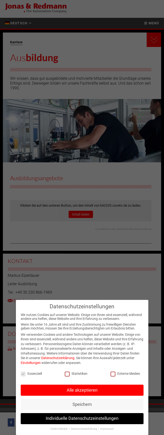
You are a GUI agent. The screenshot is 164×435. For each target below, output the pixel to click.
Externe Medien (125, 374)
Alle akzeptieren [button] (82, 391)
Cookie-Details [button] (59, 430)
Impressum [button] (107, 430)
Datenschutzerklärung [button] (84, 430)
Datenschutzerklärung (57, 359)
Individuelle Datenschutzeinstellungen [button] (82, 419)
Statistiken (76, 374)
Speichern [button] (82, 405)
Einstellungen (31, 364)
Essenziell (31, 374)
